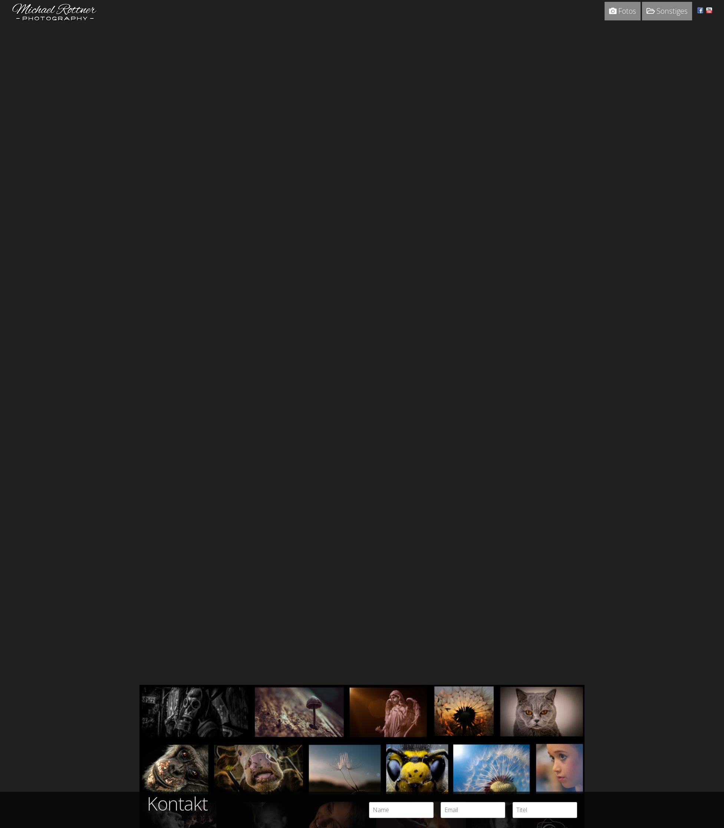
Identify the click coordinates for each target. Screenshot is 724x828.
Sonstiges (667, 11)
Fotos (622, 11)
